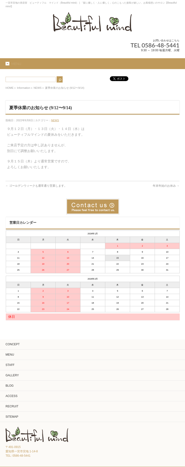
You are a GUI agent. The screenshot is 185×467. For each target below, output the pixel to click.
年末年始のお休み (166, 185)
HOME (9, 87)
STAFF (10, 365)
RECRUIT (12, 406)
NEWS (37, 87)
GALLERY (12, 375)
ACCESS (11, 396)
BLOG (9, 385)
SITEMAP (12, 416)
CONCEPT (13, 344)
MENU (10, 354)
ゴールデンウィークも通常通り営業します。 (36, 185)
